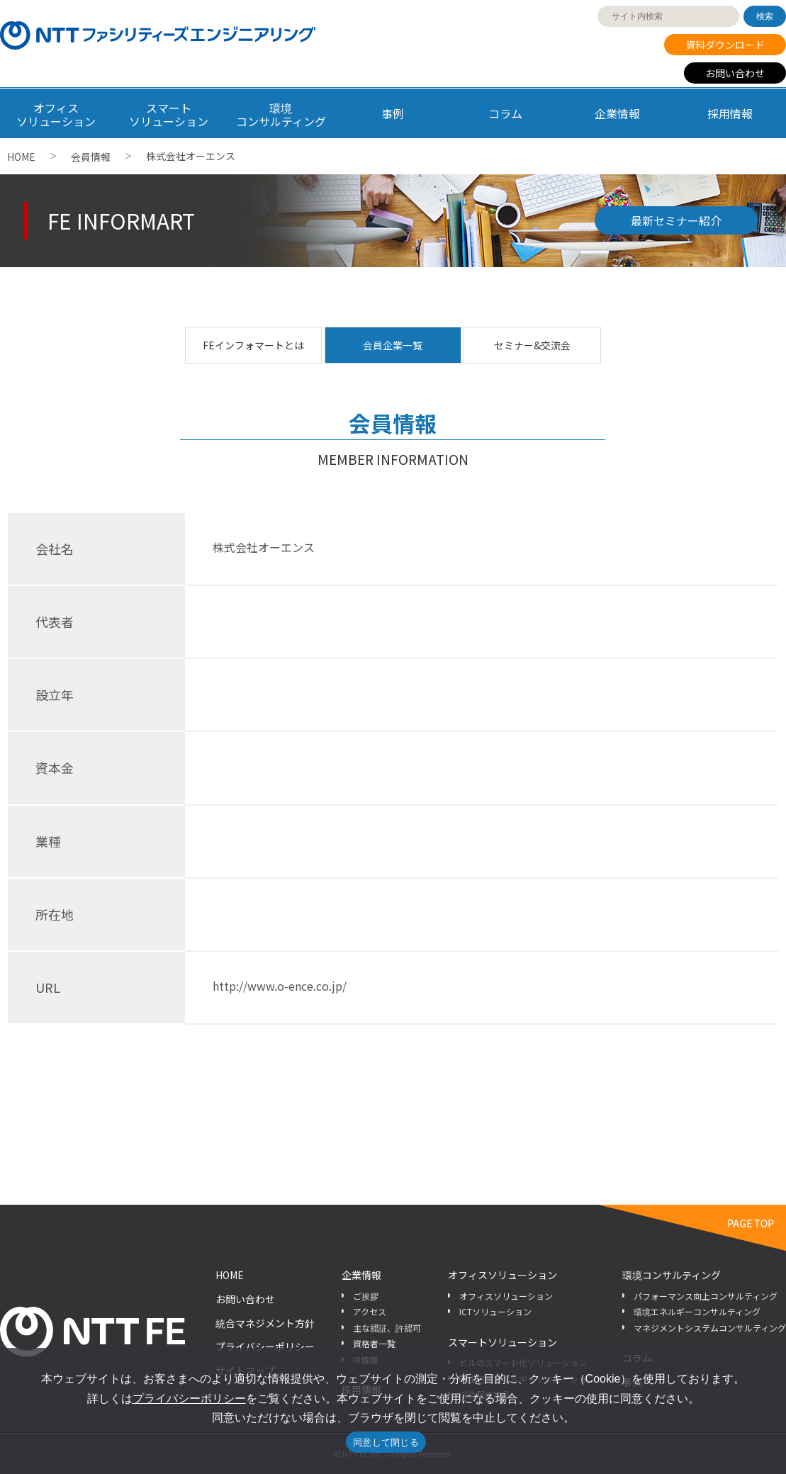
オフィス (56, 114)
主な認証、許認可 (387, 1328)
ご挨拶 (365, 1296)
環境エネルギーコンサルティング (697, 1311)
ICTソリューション (495, 1311)
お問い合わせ (735, 73)
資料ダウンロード (725, 45)
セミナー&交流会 (532, 345)
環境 (281, 114)
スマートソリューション (502, 1342)
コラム (505, 113)
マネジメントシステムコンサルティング (710, 1328)
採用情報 (730, 113)
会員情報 (91, 157)
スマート (168, 114)
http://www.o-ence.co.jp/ (280, 985)
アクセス (369, 1311)
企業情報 (617, 113)
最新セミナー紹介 (676, 220)
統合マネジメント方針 (265, 1323)
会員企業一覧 (392, 345)
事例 (392, 113)
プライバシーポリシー (265, 1346)
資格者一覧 (374, 1343)
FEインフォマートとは (253, 345)
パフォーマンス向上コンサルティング (705, 1296)
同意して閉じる (386, 1442)
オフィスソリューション (502, 1275)
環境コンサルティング (671, 1275)
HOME (21, 157)
